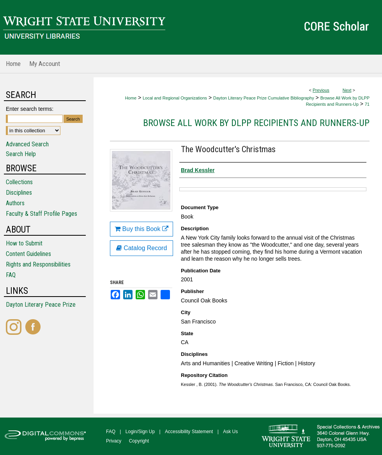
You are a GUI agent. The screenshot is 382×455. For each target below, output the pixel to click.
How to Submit (24, 243)
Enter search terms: (29, 109)
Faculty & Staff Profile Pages (41, 213)
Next (347, 90)
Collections (19, 182)
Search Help (21, 154)
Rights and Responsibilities (38, 264)
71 (367, 104)
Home (130, 98)
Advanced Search (27, 144)
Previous (321, 90)
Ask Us (230, 431)
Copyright (139, 441)
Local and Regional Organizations (175, 98)
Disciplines (19, 192)
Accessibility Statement (189, 431)
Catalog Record (141, 248)
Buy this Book (141, 229)
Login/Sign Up (140, 431)
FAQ (11, 275)
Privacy (113, 441)
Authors (15, 203)
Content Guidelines (28, 254)
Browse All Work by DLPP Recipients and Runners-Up (256, 122)
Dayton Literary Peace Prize (41, 304)
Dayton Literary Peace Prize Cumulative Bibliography (263, 98)
